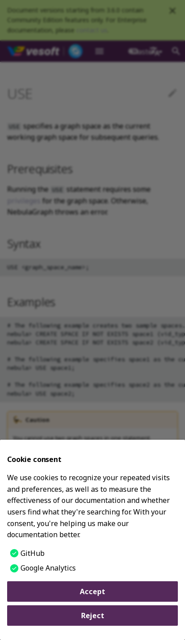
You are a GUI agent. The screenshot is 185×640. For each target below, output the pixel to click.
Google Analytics (48, 568)
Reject (92, 615)
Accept (92, 591)
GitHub (33, 553)
